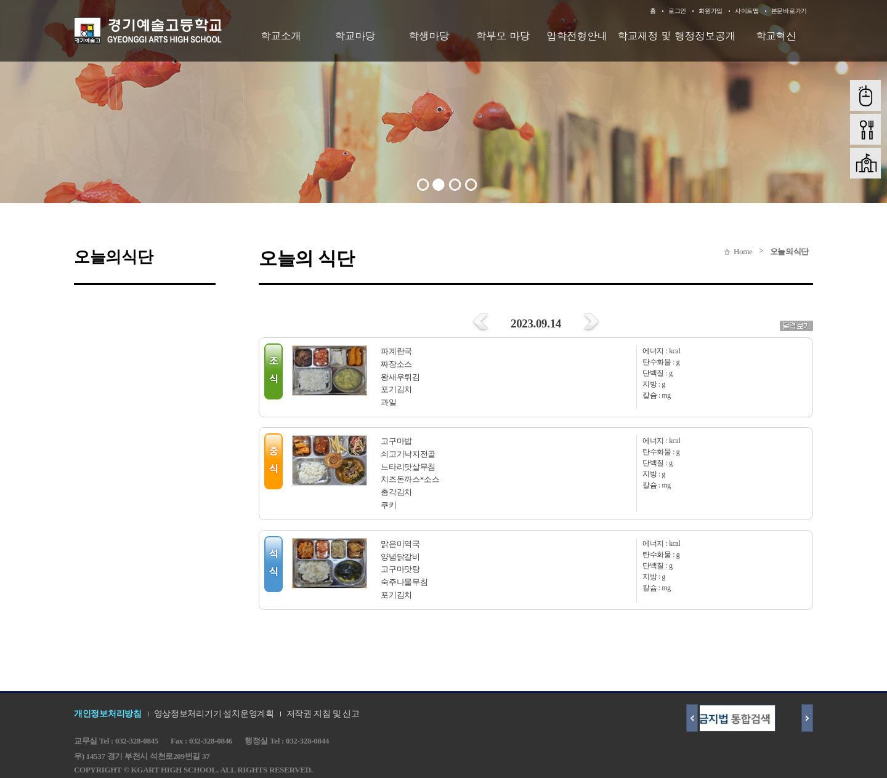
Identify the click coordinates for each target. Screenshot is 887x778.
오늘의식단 (789, 251)
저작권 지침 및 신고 (323, 713)
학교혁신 (776, 35)
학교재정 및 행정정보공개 (676, 35)
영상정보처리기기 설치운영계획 (214, 713)
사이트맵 (747, 10)
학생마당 (428, 35)
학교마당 (354, 35)
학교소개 (281, 35)
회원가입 (711, 10)
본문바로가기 (789, 10)
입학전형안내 (576, 35)
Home (743, 251)
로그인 (677, 10)
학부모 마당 (503, 35)
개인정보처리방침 (108, 713)
